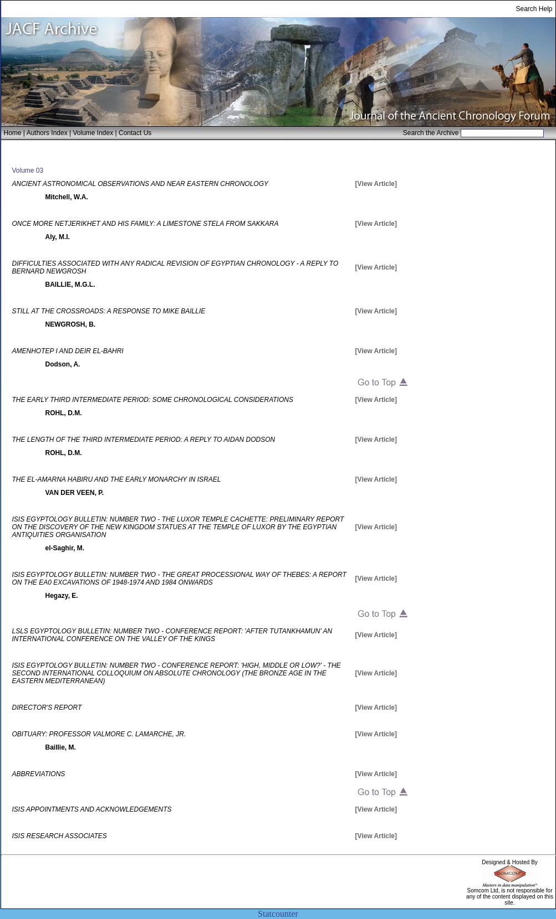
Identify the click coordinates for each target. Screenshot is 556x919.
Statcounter (278, 913)
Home (13, 133)
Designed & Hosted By (510, 862)
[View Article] (376, 184)
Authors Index (47, 133)
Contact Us (135, 133)
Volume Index (93, 133)
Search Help (534, 9)
